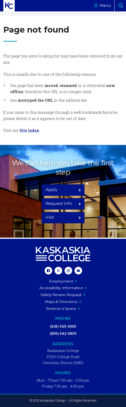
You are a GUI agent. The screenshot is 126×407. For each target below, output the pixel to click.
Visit (63, 217)
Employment (63, 281)
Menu (102, 5)
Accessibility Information (63, 288)
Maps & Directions (63, 301)
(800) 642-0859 (63, 333)
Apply (63, 189)
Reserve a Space (63, 308)
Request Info (63, 203)
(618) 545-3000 (63, 326)
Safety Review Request (63, 294)
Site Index (29, 130)
